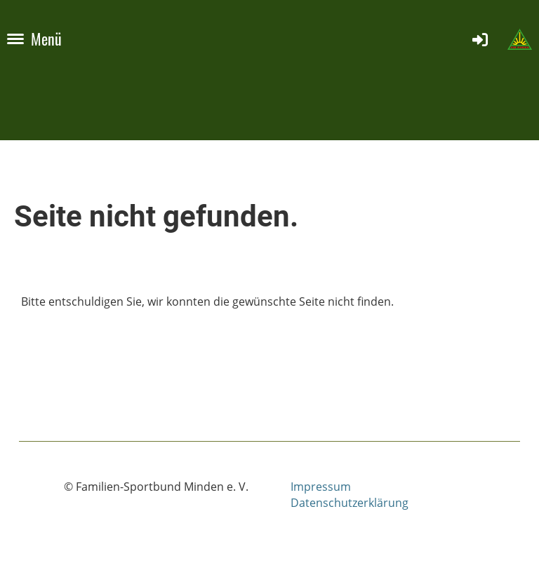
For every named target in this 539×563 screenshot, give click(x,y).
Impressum (321, 486)
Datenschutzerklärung (349, 502)
